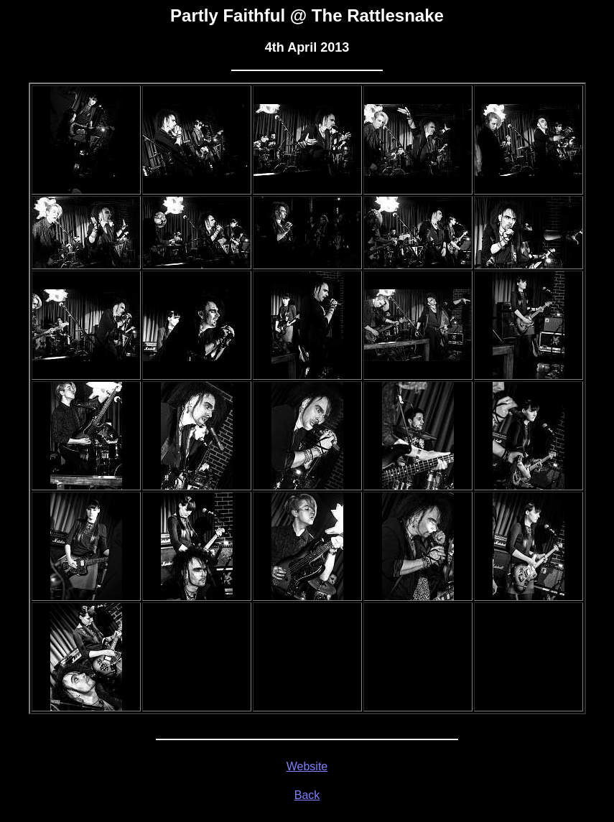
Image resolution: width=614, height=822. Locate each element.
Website (307, 766)
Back (307, 795)
